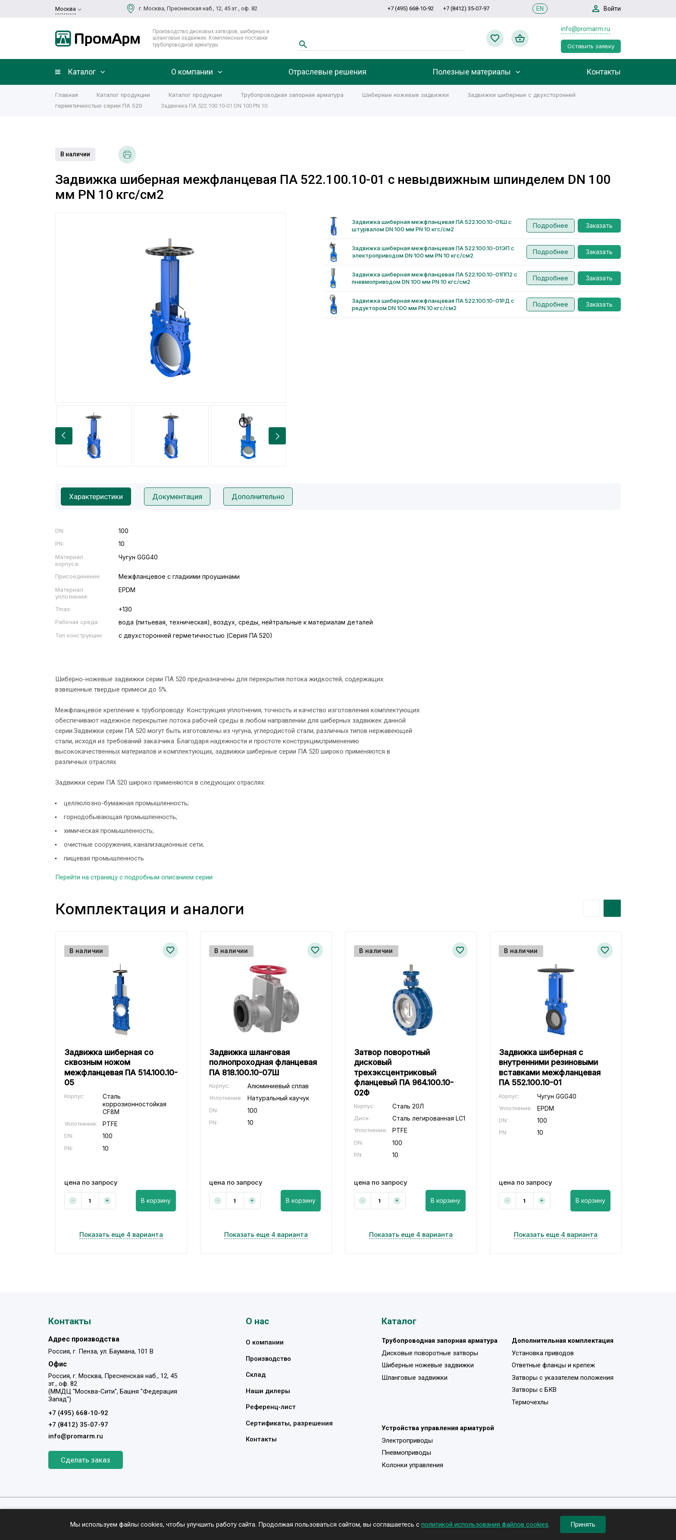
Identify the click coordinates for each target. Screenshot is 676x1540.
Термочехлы (530, 1402)
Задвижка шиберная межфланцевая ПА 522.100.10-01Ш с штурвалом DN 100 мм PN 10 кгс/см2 (432, 225)
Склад (256, 1375)
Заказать (599, 225)
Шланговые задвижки (415, 1378)
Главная (66, 94)
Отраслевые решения (327, 72)
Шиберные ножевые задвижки (405, 94)
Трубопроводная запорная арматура (292, 94)
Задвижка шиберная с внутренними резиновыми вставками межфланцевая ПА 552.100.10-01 (550, 1067)
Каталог (82, 72)
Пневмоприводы (406, 1452)
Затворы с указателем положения (562, 1378)
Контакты (603, 72)
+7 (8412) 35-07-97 (466, 8)
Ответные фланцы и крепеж (553, 1365)
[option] (170, 308)
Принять (582, 1524)
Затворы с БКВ (534, 1390)
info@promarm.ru (585, 28)
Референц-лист (271, 1407)
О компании (192, 72)
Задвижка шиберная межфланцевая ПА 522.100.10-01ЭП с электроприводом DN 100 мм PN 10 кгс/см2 (433, 252)
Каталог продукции (123, 94)
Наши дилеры (268, 1391)
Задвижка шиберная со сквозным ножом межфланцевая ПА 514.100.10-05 (121, 1067)
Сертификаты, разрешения (289, 1423)
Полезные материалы (471, 72)
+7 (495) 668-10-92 (411, 8)
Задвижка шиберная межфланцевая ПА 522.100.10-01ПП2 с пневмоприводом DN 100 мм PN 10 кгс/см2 (434, 278)
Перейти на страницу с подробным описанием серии (134, 877)
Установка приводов (543, 1353)
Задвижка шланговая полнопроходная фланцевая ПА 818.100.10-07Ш (263, 1062)
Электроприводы (407, 1440)
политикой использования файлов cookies (484, 1524)
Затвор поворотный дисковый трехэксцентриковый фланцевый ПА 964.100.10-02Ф (404, 1072)
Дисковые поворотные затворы (430, 1353)
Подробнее (550, 225)
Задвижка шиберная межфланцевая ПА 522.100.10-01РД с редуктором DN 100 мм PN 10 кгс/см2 (433, 304)
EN (540, 8)
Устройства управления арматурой (438, 1428)
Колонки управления (412, 1465)
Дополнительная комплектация (562, 1340)
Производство (268, 1359)
